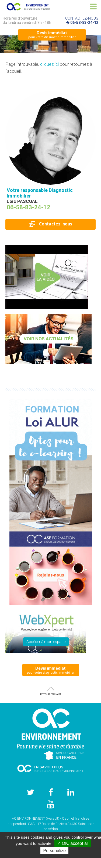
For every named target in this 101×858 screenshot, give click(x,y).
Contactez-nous (50, 224)
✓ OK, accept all (73, 843)
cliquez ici (49, 64)
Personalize (54, 850)
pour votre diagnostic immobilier (52, 34)
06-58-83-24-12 (84, 22)
